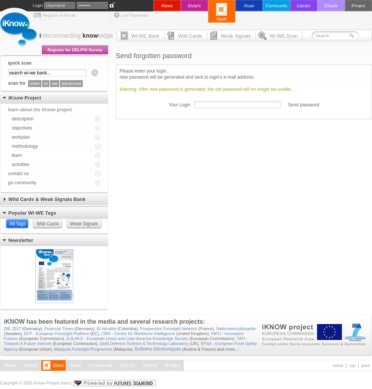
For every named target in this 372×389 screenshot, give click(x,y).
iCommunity (100, 365)
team (17, 155)
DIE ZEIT (12, 328)
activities (20, 164)
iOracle (150, 365)
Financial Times (58, 328)
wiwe (35, 83)
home (338, 365)
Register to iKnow (59, 15)
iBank (58, 365)
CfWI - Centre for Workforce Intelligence (138, 333)
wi (46, 83)
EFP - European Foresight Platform (56, 333)
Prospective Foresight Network (168, 328)
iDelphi (31, 365)
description (23, 119)
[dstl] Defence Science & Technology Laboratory (144, 343)
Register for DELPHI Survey (74, 49)
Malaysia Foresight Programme (83, 349)
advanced (71, 83)
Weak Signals (84, 223)
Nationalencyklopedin (236, 328)
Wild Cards (47, 223)
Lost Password (134, 15)
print (366, 365)
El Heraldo (106, 328)
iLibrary (127, 365)
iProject (172, 365)
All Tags (17, 223)
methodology (25, 146)
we (54, 83)
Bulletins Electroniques (158, 349)
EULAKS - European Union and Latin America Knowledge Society (127, 338)
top (352, 365)
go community (22, 182)
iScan (75, 365)
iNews (10, 365)
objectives (22, 128)
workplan (21, 137)
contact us (18, 173)
